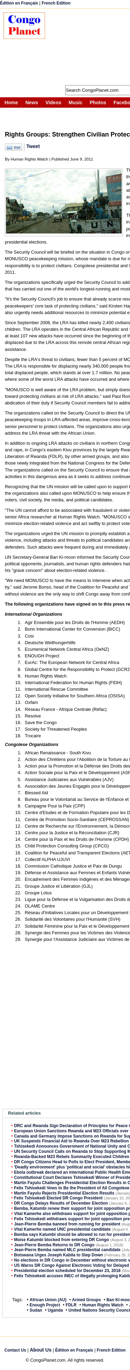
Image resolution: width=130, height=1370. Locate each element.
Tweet (33, 146)
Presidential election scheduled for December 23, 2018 (67, 1270)
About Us (41, 1350)
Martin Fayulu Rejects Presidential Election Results (64, 1193)
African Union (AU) (47, 1299)
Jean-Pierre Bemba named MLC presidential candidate (67, 1249)
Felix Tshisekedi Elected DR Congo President (58, 1198)
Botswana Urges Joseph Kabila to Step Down (58, 1255)
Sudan (35, 1310)
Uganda (55, 1310)
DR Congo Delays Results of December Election (61, 1203)
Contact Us (15, 1350)
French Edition (56, 3)
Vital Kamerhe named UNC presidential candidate (62, 1229)
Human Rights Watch (102, 1305)
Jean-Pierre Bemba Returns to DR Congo (54, 1244)
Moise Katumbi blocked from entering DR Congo (61, 1239)
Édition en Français (19, 3)
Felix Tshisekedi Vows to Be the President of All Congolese (71, 1188)
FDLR (71, 1305)
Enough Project (44, 1305)
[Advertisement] (91, 47)
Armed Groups (86, 1299)
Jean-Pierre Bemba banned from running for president (67, 1224)
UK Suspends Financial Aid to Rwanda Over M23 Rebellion (71, 1141)
